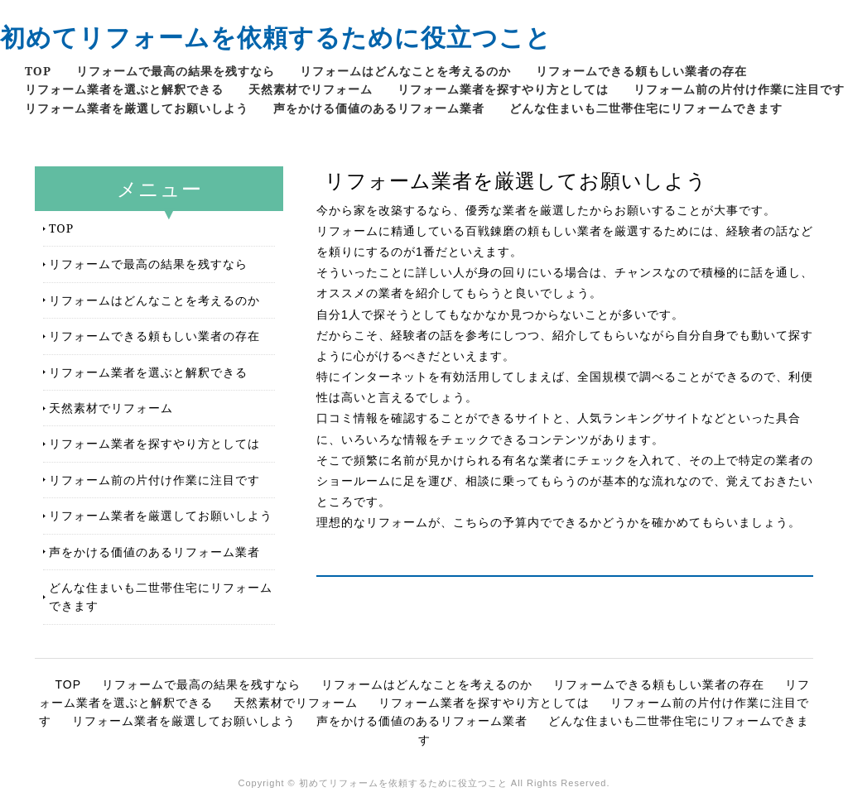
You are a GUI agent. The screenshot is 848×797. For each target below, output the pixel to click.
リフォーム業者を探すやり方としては (503, 89)
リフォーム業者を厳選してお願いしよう (136, 108)
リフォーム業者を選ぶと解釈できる (124, 89)
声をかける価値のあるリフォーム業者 (378, 108)
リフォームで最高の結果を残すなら (175, 71)
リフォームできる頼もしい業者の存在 (641, 71)
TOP (38, 71)
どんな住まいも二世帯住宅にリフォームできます (646, 108)
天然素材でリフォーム (310, 89)
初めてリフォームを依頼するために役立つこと (276, 37)
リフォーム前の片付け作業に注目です (739, 89)
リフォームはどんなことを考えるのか (405, 71)
